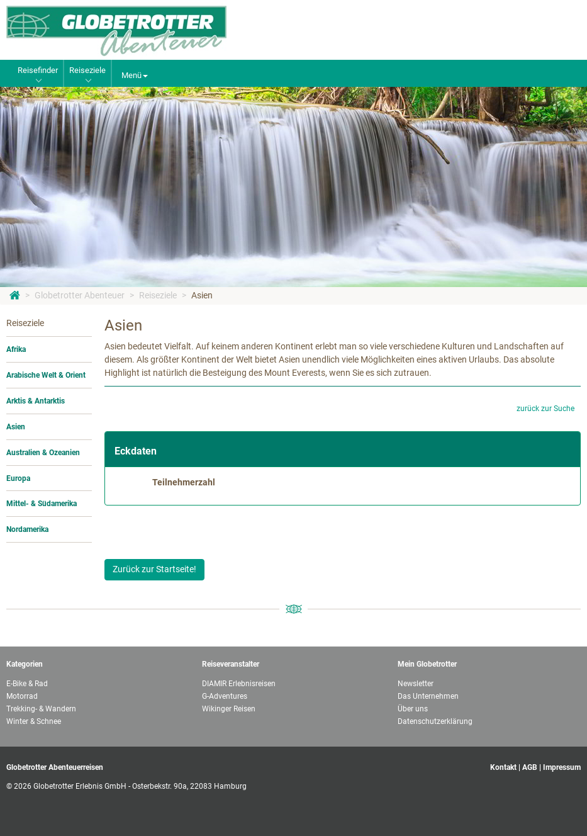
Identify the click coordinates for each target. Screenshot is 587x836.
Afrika (16, 349)
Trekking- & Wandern (41, 708)
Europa (18, 478)
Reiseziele (158, 295)
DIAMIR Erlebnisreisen (239, 683)
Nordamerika (27, 529)
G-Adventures (224, 696)
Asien (202, 295)
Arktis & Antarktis (35, 401)
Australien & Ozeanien (43, 452)
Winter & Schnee (33, 721)
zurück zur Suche (545, 408)
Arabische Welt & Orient (46, 375)
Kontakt (503, 767)
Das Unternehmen (428, 696)
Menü (134, 75)
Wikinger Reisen (228, 708)
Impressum (562, 767)
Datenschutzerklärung (435, 721)
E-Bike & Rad (27, 683)
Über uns (413, 708)
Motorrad (22, 696)
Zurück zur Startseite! (154, 569)
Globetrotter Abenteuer (80, 295)
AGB (529, 767)
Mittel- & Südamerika (41, 503)
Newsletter (415, 683)
